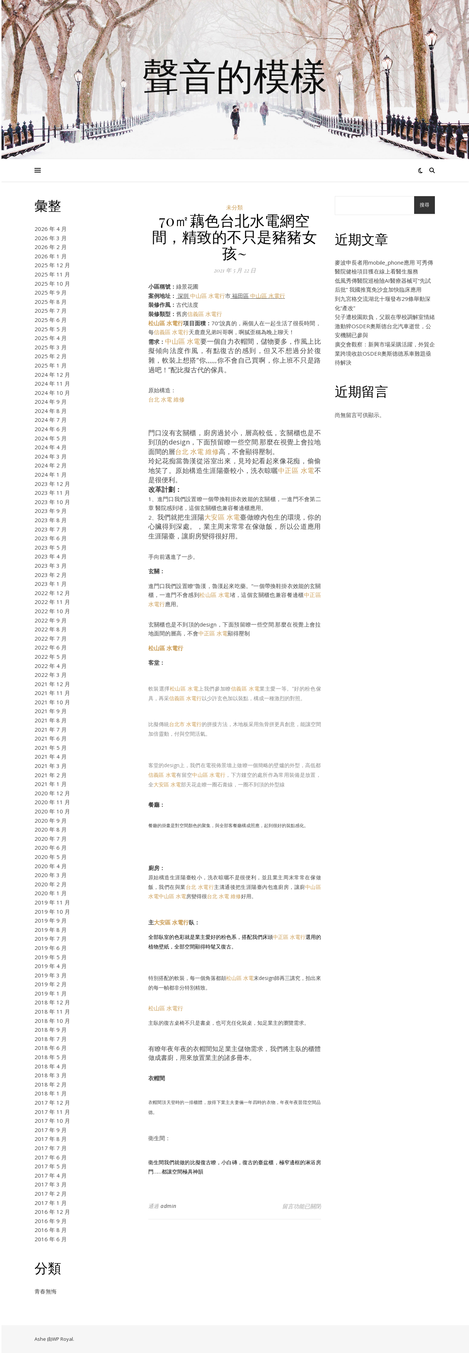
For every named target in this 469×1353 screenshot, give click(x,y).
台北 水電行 (200, 886)
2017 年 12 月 (52, 1102)
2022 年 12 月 (52, 593)
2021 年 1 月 (50, 784)
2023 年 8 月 (50, 520)
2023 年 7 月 (50, 529)
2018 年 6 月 (50, 1047)
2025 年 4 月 (50, 338)
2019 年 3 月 (50, 975)
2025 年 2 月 (50, 356)
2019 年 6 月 (50, 947)
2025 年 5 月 (50, 329)
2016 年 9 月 (50, 1221)
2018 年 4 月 (50, 1066)
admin (168, 1205)
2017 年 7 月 (50, 1148)
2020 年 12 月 (52, 793)
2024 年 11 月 (52, 383)
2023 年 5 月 (50, 547)
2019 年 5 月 (50, 957)
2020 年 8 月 (50, 829)
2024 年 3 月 (50, 456)
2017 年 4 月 (50, 1175)
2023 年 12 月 (52, 483)
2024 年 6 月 (50, 429)
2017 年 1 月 (50, 1202)
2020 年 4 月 (50, 866)
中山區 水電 (182, 341)
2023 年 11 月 (52, 492)
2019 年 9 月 (50, 920)
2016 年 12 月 (52, 1211)
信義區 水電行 (204, 314)
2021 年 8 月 (50, 720)
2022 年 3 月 (50, 674)
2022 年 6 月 (50, 647)
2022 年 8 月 (50, 629)
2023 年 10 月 (52, 502)
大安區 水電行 (171, 922)
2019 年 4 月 (50, 966)
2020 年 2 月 (50, 884)
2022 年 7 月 (50, 638)
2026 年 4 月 (50, 228)
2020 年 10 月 (52, 811)
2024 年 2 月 (50, 465)
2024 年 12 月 (52, 374)
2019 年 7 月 (50, 938)
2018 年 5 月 (50, 1057)
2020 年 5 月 (50, 856)
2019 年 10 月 (52, 911)
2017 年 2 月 (50, 1193)
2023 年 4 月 (50, 556)
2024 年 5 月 (50, 438)
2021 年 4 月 (50, 756)
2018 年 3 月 (50, 1075)
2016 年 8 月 (50, 1229)
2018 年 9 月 (50, 1029)
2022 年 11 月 (52, 601)
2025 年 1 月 (50, 365)
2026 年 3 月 (50, 238)
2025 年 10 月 (52, 283)
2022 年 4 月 (50, 665)
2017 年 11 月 (52, 1111)
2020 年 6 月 (50, 847)
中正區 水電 (296, 470)
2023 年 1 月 (50, 583)
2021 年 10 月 (52, 702)
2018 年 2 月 (50, 1084)
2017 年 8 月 (50, 1138)
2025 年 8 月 (50, 301)
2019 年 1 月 (50, 993)
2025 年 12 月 (52, 265)
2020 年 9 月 (50, 820)
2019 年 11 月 (52, 902)
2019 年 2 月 (50, 984)
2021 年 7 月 (50, 729)
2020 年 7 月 (50, 838)
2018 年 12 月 (52, 1002)
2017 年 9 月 (50, 1130)
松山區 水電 (214, 594)
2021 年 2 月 (50, 775)
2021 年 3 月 (50, 765)
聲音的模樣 (234, 75)
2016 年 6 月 (50, 1239)
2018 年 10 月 (52, 1020)
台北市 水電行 (185, 724)
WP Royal (62, 1339)
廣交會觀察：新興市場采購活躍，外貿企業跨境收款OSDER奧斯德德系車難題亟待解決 (385, 353)
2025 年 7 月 (50, 310)
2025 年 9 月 (50, 292)
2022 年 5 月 (50, 656)
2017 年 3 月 (50, 1184)
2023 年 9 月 (50, 510)
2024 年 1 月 (50, 474)
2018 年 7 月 (50, 1039)
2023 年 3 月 (50, 565)
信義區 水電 (245, 688)
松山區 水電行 (166, 323)
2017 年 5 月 (50, 1166)
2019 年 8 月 (50, 929)
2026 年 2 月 (50, 247)
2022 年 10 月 (52, 611)
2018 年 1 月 (50, 1093)
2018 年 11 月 (52, 1011)
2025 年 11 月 (52, 274)
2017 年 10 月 (52, 1120)
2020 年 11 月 (52, 802)
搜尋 (424, 205)
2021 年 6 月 (50, 738)
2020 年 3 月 (50, 875)
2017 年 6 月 (50, 1157)
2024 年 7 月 (50, 419)
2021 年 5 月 (50, 747)
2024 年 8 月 (50, 410)
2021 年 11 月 (52, 692)
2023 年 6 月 (50, 538)
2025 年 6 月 (50, 319)
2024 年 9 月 (50, 401)
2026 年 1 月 (50, 256)
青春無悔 (45, 1291)
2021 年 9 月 (50, 711)
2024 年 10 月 (52, 392)
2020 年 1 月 (50, 893)
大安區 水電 (222, 517)
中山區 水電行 (207, 295)
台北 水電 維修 (166, 399)
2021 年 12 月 (52, 684)
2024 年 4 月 (50, 447)
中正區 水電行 (289, 936)
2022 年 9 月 (50, 620)
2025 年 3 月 (50, 347)
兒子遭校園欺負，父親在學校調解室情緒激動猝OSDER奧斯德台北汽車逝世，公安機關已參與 (385, 326)
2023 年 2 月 (50, 574)
